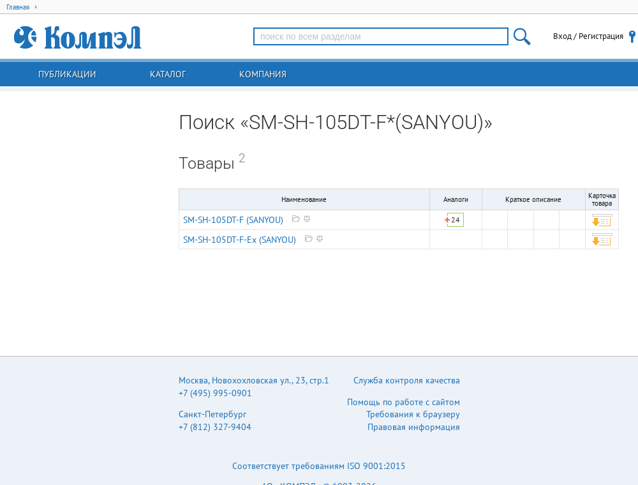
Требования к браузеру (413, 414)
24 (455, 219)
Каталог (168, 74)
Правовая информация (413, 427)
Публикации (67, 74)
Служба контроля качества (406, 380)
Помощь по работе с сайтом (403, 402)
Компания (262, 74)
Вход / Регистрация (588, 36)
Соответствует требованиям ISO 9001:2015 (319, 466)
